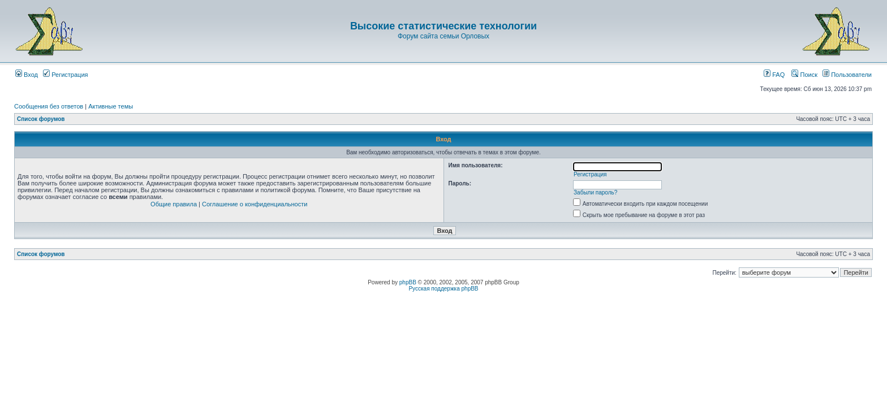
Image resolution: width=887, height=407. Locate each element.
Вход (26, 74)
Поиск (804, 74)
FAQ (774, 74)
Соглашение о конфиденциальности (254, 204)
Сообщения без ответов (48, 106)
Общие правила (173, 204)
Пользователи (847, 74)
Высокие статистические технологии (443, 26)
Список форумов (41, 119)
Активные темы (110, 106)
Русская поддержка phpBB (443, 288)
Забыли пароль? (595, 192)
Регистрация (65, 74)
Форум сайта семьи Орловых (443, 36)
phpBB (407, 282)
